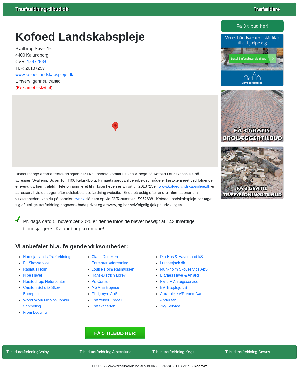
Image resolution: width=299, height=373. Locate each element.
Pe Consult (101, 282)
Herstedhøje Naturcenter (44, 282)
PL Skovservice (36, 263)
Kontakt (200, 366)
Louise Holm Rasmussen (113, 269)
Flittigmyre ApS (105, 294)
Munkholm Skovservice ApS (184, 269)
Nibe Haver (32, 275)
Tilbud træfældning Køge (173, 352)
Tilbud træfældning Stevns (247, 352)
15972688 (36, 61)
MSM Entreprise (105, 288)
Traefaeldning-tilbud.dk (41, 9)
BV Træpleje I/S (173, 288)
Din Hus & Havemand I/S (181, 257)
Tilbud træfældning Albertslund (105, 352)
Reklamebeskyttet (34, 87)
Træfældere (267, 9)
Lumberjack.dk (172, 263)
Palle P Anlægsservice (179, 282)
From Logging (35, 312)
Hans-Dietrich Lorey (108, 275)
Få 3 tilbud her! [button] (252, 26)
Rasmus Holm (35, 269)
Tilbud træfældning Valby (27, 352)
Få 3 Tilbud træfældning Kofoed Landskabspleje (115, 333)
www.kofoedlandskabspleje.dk (44, 74)
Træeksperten (103, 306)
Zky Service (170, 306)
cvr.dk (79, 199)
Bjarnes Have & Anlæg (179, 275)
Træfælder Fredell (107, 300)
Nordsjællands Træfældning (46, 257)
